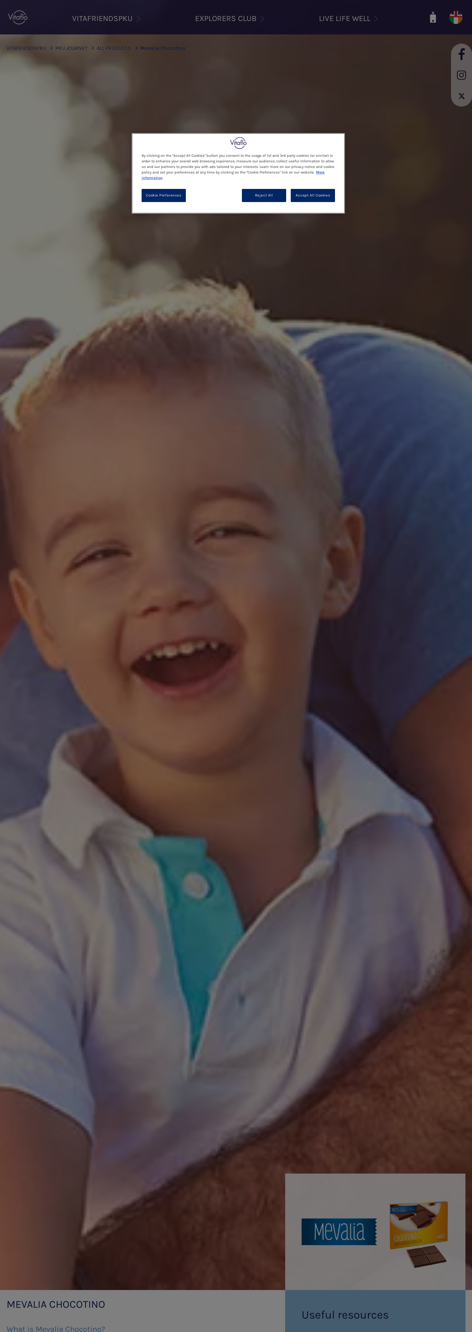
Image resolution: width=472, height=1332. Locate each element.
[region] (238, 173)
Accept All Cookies (313, 195)
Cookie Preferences (163, 195)
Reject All (264, 195)
